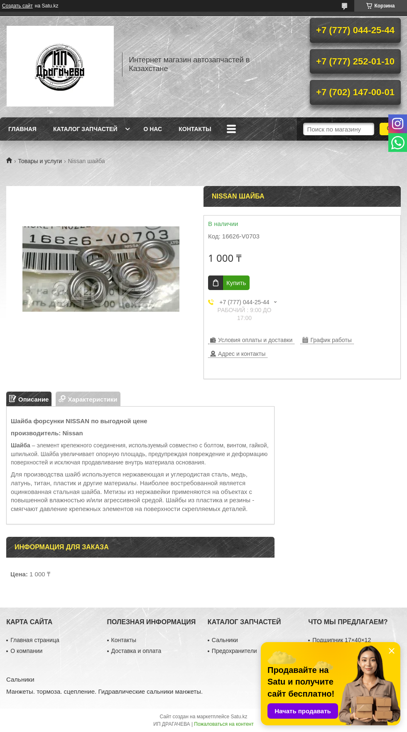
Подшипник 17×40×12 (341, 640)
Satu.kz (238, 717)
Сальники (225, 640)
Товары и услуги (40, 161)
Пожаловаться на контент (223, 724)
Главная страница (34, 640)
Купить (236, 282)
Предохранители (234, 651)
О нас (152, 129)
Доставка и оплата (136, 651)
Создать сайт (17, 6)
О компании (26, 651)
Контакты (195, 129)
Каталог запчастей (85, 129)
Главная (22, 129)
